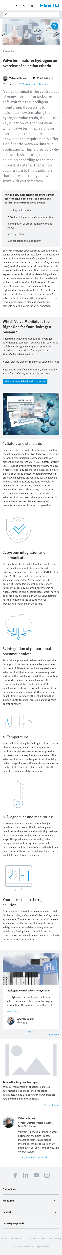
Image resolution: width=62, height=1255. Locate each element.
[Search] (31, 14)
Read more (13, 1011)
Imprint (4, 1238)
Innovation (9, 51)
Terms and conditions (36, 1238)
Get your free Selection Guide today (25, 381)
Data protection (17, 1238)
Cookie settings (55, 1238)
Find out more (51, 1105)
